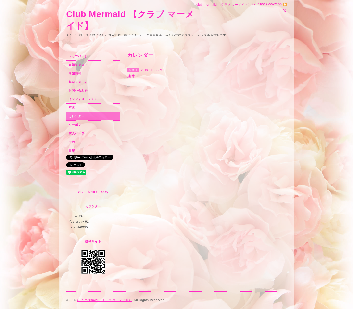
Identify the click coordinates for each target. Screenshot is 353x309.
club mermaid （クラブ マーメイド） (104, 300)
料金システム (78, 82)
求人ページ (77, 133)
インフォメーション (83, 99)
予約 (72, 142)
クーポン (75, 125)
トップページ (78, 56)
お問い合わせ (78, 90)
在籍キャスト (78, 65)
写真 (72, 107)
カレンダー (77, 116)
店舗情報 (75, 73)
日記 (72, 150)
